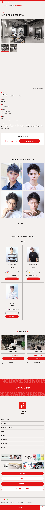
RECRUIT (22, 479)
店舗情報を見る (12, 362)
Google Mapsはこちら (38, 88)
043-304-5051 (14, 355)
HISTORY (21, 484)
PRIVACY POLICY (20, 502)
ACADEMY (22, 473)
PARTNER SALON (6, 427)
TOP (2, 5)
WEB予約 (28, 141)
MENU (3, 435)
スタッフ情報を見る (12, 275)
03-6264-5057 (39, 355)
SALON (6, 5)
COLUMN (4, 443)
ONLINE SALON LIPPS (22, 489)
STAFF (3, 431)
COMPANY (12, 502)
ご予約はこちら (22, 387)
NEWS (3, 447)
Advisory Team (4, 502)
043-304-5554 (12, 141)
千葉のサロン (11, 5)
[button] (20, 369)
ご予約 (20, 507)
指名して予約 (11, 279)
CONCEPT (4, 439)
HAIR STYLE (5, 419)
